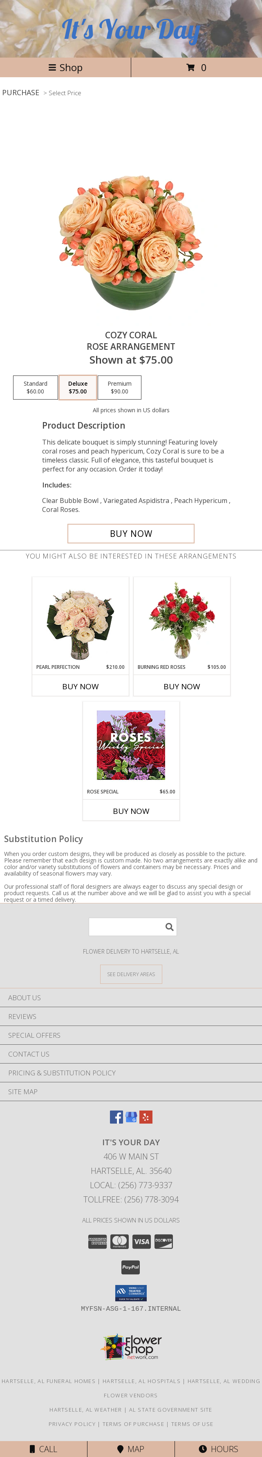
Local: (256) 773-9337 (131, 1185)
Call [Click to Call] (43, 1449)
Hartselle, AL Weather (85, 1409)
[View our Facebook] (116, 1121)
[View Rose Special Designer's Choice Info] (131, 745)
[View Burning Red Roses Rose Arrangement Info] (182, 620)
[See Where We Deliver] (131, 974)
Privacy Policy (72, 1424)
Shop (65, 67)
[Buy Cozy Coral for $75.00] (131, 533)
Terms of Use (192, 1424)
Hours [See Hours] (218, 1449)
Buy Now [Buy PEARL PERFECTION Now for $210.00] (80, 686)
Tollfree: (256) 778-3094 (131, 1199)
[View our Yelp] (145, 1121)
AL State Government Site (171, 1409)
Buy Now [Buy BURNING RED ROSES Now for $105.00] (181, 686)
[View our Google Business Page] (131, 1121)
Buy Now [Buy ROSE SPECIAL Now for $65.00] (131, 811)
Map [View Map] (130, 1449)
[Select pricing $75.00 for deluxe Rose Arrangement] (78, 388)
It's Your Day (131, 28)
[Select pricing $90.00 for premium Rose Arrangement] (119, 388)
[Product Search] (133, 927)
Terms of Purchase (133, 1424)
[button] (131, 1293)
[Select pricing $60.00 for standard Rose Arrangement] (35, 388)
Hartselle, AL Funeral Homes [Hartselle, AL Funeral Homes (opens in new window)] (49, 1381)
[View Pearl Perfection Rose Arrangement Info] (80, 620)
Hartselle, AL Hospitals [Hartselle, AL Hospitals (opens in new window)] (142, 1381)
